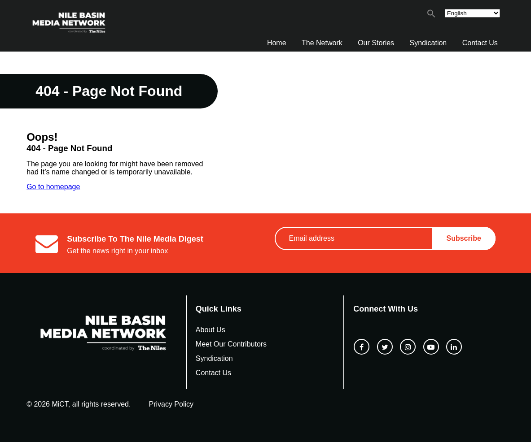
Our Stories (376, 43)
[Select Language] (472, 13)
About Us (210, 330)
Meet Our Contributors (231, 344)
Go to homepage (53, 187)
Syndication (428, 43)
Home (276, 43)
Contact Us (480, 43)
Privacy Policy (171, 404)
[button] (431, 15)
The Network (322, 43)
